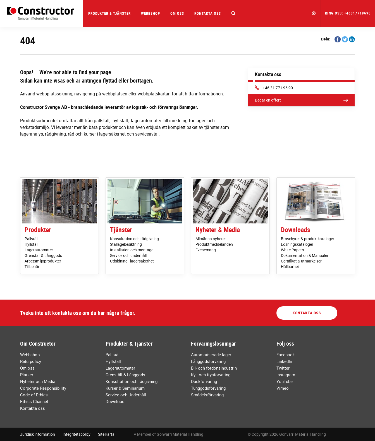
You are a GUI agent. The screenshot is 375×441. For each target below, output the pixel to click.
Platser (26, 374)
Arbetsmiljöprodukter (43, 261)
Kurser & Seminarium (125, 388)
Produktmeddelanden (214, 244)
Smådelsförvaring (207, 394)
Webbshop (150, 13)
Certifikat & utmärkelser (301, 261)
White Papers (292, 249)
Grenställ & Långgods (43, 255)
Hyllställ (31, 244)
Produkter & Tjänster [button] (109, 13)
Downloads (295, 229)
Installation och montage (131, 249)
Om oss (27, 368)
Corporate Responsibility (43, 388)
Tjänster (121, 229)
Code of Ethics (34, 394)
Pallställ (31, 238)
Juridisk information (37, 434)
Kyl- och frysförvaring (210, 374)
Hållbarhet (290, 266)
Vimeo (282, 388)
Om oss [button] (177, 13)
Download (115, 401)
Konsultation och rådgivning (134, 238)
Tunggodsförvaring (208, 388)
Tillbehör (32, 266)
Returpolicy (30, 361)
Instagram (285, 374)
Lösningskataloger (297, 244)
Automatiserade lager (211, 354)
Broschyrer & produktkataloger (307, 238)
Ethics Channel (34, 401)
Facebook (285, 354)
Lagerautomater (39, 249)
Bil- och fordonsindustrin (214, 368)
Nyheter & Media (217, 229)
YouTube (284, 381)
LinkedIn (284, 361)
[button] (233, 13)
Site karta (106, 434)
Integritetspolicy (76, 434)
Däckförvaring (204, 381)
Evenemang (205, 249)
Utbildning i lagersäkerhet (132, 261)
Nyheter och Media (37, 381)
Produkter (38, 229)
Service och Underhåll (126, 394)
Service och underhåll (128, 255)
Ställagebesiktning (126, 244)
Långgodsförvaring (208, 361)
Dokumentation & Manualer (304, 255)
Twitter (283, 368)
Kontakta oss (207, 13)
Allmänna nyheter (210, 238)
